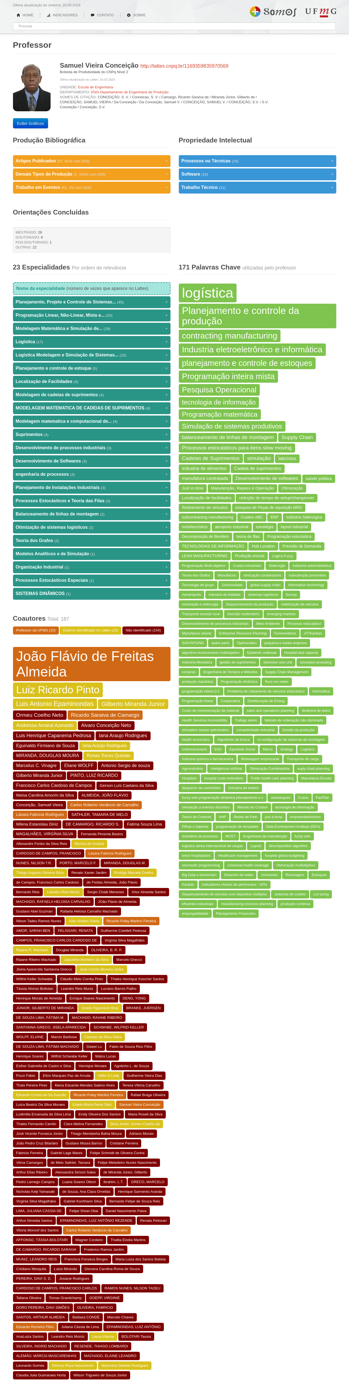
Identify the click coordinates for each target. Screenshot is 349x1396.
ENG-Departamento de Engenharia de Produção (130, 92)
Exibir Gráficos (30, 123)
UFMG (320, 12)
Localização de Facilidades (92, 381)
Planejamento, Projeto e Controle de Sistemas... (92, 302)
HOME (25, 15)
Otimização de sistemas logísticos (92, 527)
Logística (92, 341)
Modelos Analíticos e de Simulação (92, 553)
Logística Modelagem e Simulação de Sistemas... (92, 355)
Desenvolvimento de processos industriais (92, 447)
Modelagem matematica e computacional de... (92, 421)
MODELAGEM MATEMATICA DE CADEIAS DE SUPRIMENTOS (92, 408)
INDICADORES (62, 15)
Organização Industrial (92, 567)
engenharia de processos (92, 474)
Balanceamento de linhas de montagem (92, 514)
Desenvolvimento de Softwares (92, 461)
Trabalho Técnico (258, 187)
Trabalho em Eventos (92, 187)
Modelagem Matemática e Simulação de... (92, 328)
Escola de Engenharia (95, 87)
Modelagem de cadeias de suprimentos (92, 394)
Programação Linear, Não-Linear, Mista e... (92, 315)
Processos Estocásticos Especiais (92, 580)
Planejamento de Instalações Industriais (92, 487)
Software (258, 174)
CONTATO (102, 15)
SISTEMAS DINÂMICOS (92, 593)
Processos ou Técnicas (258, 160)
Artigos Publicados (92, 160)
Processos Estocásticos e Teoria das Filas (92, 500)
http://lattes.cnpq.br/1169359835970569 (184, 66)
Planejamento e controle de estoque (92, 368)
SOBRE (136, 15)
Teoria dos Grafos (92, 540)
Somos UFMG (273, 10)
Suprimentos (92, 434)
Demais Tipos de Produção (92, 174)
